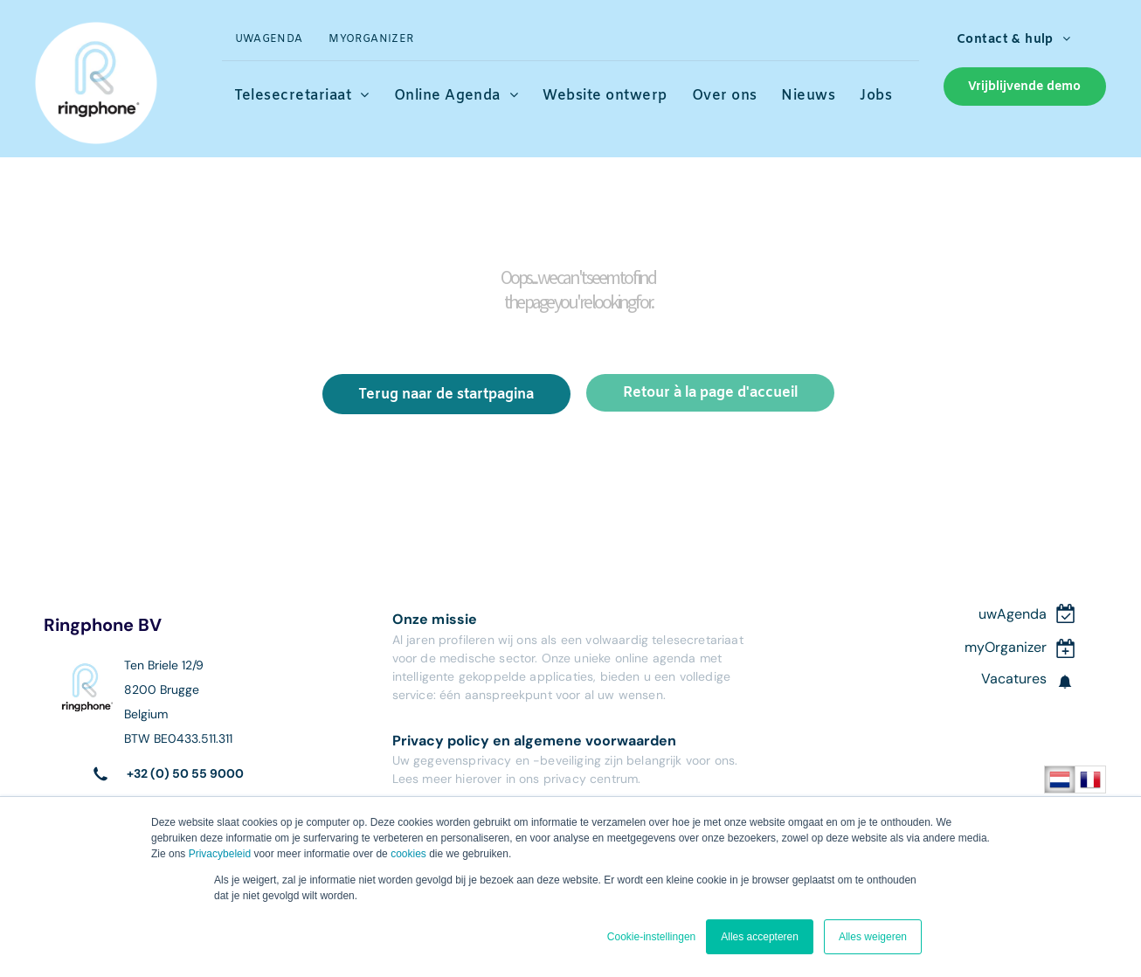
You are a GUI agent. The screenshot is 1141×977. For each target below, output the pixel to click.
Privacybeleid (220, 854)
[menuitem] (269, 40)
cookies (408, 854)
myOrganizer (1006, 647)
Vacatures (1014, 678)
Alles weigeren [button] (873, 937)
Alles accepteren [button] (760, 937)
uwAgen (1004, 614)
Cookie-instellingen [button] (651, 937)
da (1038, 614)
